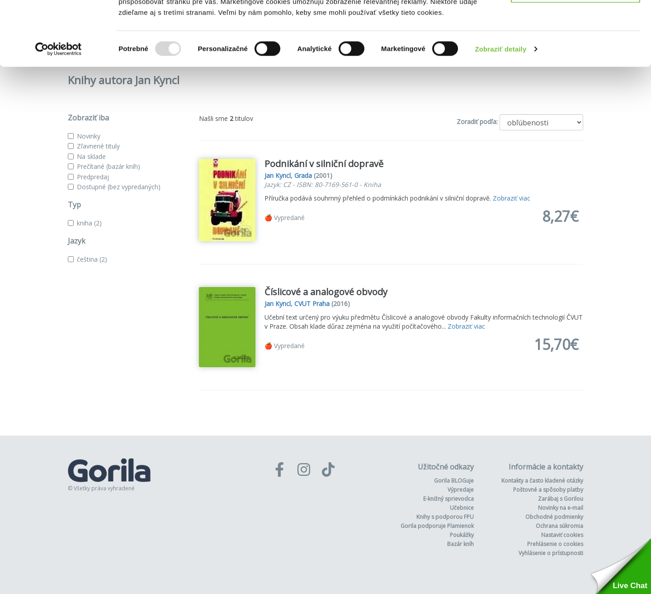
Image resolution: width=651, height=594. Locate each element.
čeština (92, 259)
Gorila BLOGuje (454, 480)
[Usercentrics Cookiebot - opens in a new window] (58, 113)
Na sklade (91, 156)
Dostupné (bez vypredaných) (118, 186)
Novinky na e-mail (560, 508)
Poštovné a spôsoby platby (548, 489)
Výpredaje (461, 489)
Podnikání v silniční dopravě (323, 164)
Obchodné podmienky (554, 517)
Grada (303, 175)
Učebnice (462, 508)
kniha (89, 223)
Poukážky (462, 535)
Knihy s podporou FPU (445, 517)
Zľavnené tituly (98, 146)
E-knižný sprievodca (448, 499)
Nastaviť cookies (562, 535)
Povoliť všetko (575, 24)
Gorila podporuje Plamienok (437, 526)
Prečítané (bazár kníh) (108, 166)
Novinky (88, 136)
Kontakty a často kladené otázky (542, 480)
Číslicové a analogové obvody (325, 292)
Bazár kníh (460, 544)
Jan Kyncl (277, 175)
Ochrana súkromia (559, 526)
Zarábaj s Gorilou (560, 499)
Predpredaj (93, 176)
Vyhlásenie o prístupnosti (551, 553)
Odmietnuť (575, 53)
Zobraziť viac (511, 198)
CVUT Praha (312, 303)
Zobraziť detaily (501, 113)
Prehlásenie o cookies (555, 544)
